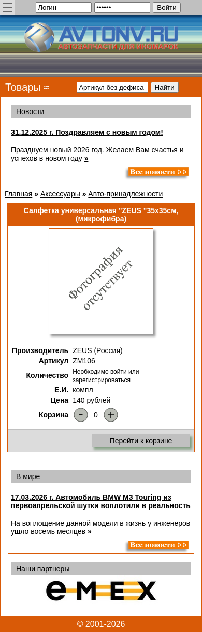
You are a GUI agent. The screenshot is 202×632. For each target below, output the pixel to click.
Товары (23, 87)
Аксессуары (60, 194)
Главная (18, 194)
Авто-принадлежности (125, 194)
